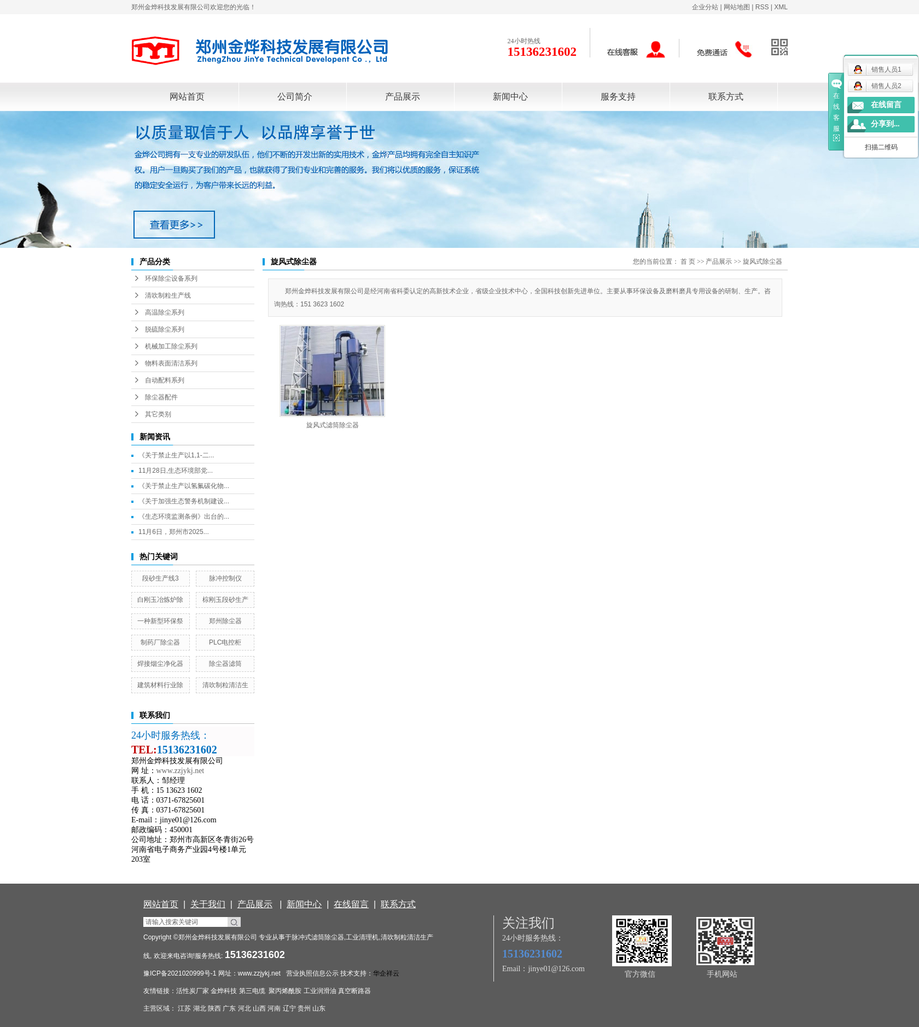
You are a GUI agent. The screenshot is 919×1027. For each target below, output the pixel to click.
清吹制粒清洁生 (225, 685)
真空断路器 (354, 991)
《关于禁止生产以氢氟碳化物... (183, 486)
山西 (259, 1008)
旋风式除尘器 (762, 261)
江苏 (184, 1008)
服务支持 (618, 96)
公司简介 (294, 96)
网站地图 (737, 7)
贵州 (304, 1008)
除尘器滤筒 (225, 664)
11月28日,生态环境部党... (175, 470)
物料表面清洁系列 (171, 363)
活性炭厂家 (192, 991)
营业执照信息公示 (312, 973)
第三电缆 (252, 991)
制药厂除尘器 (160, 642)
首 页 (687, 261)
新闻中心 (510, 96)
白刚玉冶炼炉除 (160, 600)
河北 (244, 1008)
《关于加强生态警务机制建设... (183, 501)
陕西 (214, 1008)
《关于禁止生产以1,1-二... (176, 455)
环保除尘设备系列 (171, 278)
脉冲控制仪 (225, 578)
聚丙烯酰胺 (285, 991)
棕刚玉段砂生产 (225, 600)
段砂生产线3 (160, 578)
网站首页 (187, 96)
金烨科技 (224, 991)
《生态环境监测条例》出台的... (183, 516)
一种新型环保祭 (160, 621)
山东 (318, 1008)
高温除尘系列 (164, 312)
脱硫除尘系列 (164, 329)
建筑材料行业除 (160, 685)
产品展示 (402, 96)
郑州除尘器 (225, 621)
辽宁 (289, 1008)
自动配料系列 (164, 380)
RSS (762, 7)
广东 (229, 1008)
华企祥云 (386, 973)
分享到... (885, 124)
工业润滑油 (320, 991)
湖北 (199, 1008)
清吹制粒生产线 (168, 295)
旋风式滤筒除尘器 (332, 425)
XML (781, 7)
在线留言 (886, 105)
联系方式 (725, 96)
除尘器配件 (161, 397)
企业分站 (705, 7)
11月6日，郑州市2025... (173, 532)
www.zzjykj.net (259, 973)
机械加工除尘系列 (171, 346)
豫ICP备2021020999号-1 (179, 973)
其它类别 (158, 414)
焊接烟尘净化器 (160, 664)
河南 (274, 1008)
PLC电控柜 (225, 642)
